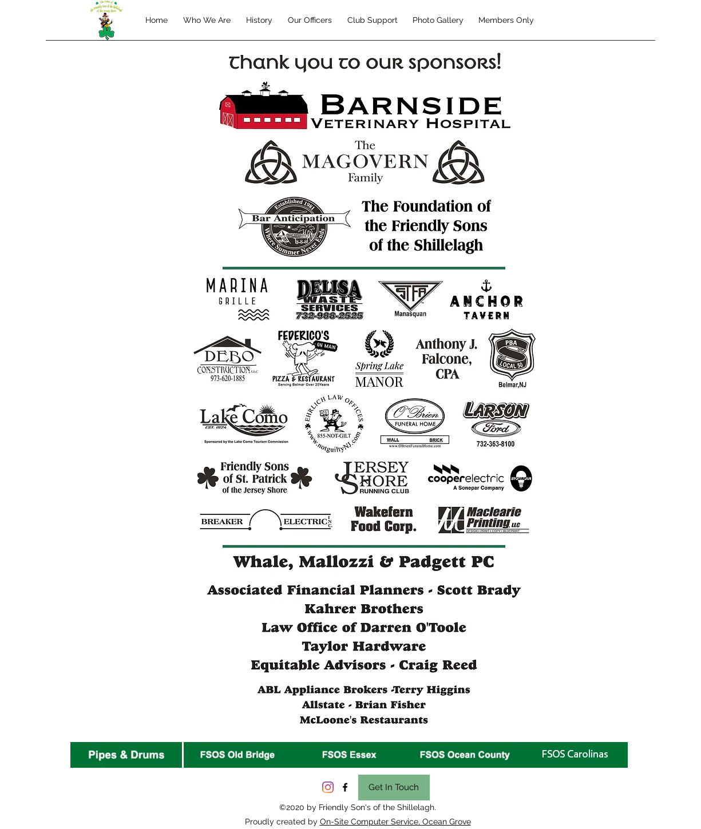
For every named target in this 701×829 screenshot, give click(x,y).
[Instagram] (328, 787)
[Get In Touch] (394, 787)
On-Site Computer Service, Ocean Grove (395, 821)
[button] (372, 20)
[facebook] (345, 787)
